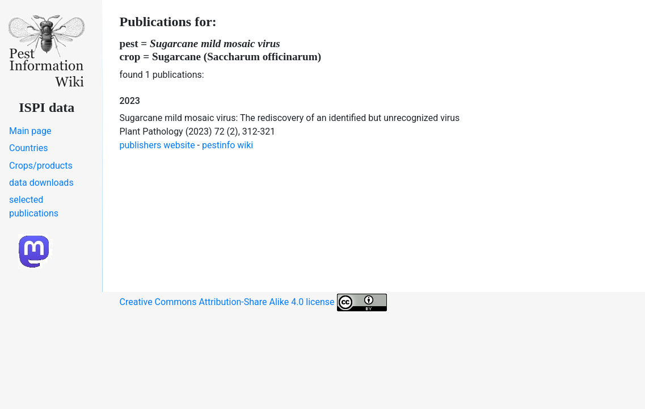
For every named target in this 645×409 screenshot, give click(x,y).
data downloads (41, 182)
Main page (30, 131)
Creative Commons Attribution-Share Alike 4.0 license (253, 302)
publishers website (157, 145)
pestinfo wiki (227, 145)
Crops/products (41, 165)
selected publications (33, 206)
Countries (28, 148)
